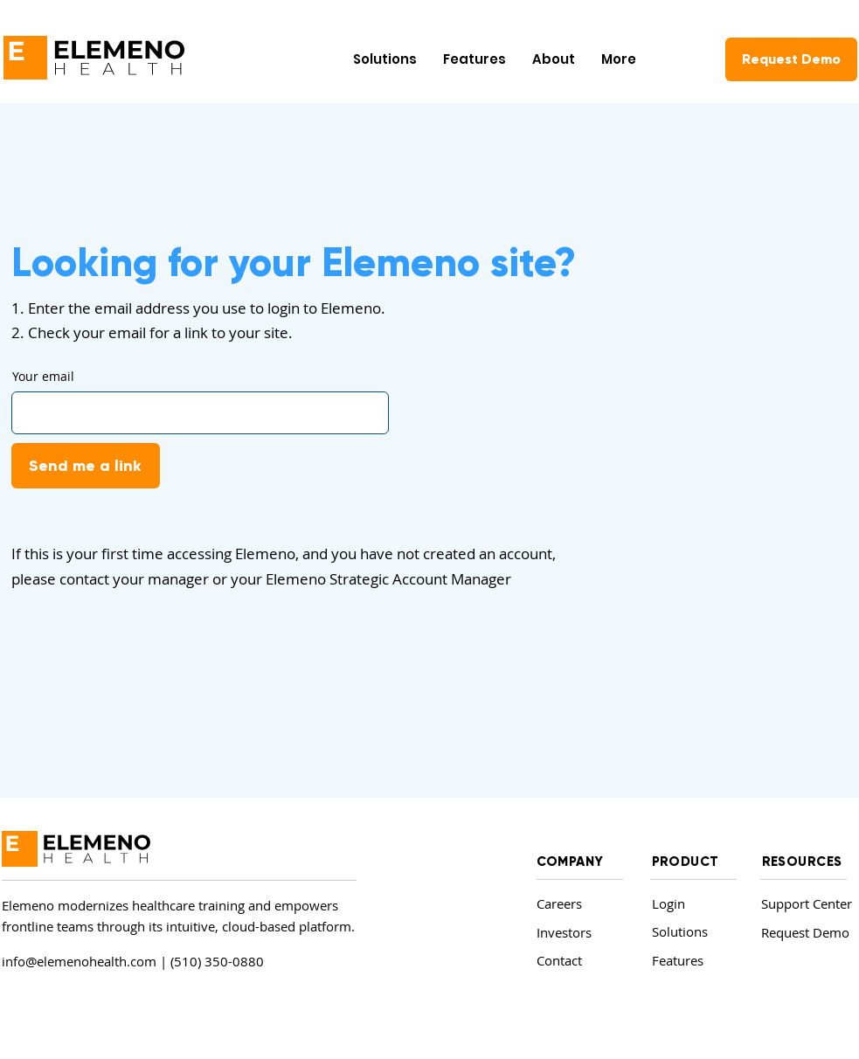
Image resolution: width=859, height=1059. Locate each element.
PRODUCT (685, 861)
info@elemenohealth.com (79, 961)
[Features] (691, 961)
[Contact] (576, 961)
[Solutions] (691, 932)
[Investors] (576, 933)
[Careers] (576, 904)
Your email (43, 376)
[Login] (689, 904)
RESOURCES (802, 861)
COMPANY (570, 861)
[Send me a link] (85, 465)
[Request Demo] (791, 59)
